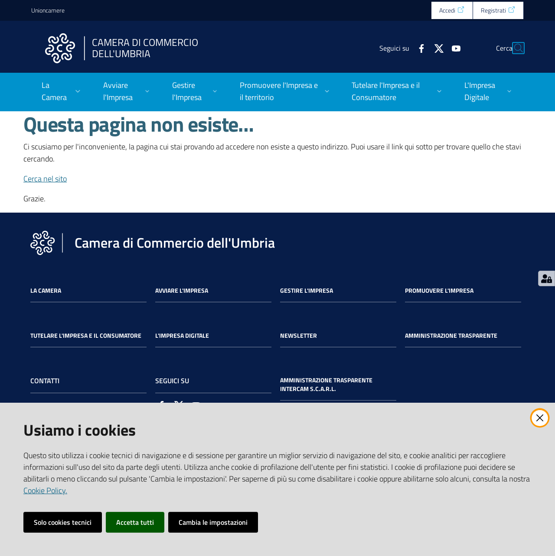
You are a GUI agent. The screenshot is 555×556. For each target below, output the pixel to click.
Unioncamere (48, 10)
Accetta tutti (135, 522)
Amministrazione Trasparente (451, 335)
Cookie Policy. (45, 490)
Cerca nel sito (45, 178)
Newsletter (298, 335)
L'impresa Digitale (182, 335)
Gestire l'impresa (306, 290)
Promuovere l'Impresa (439, 290)
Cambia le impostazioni (213, 522)
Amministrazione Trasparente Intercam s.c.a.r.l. (326, 384)
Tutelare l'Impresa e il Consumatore (85, 335)
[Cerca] (513, 48)
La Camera (45, 290)
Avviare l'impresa (181, 290)
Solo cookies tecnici (62, 522)
